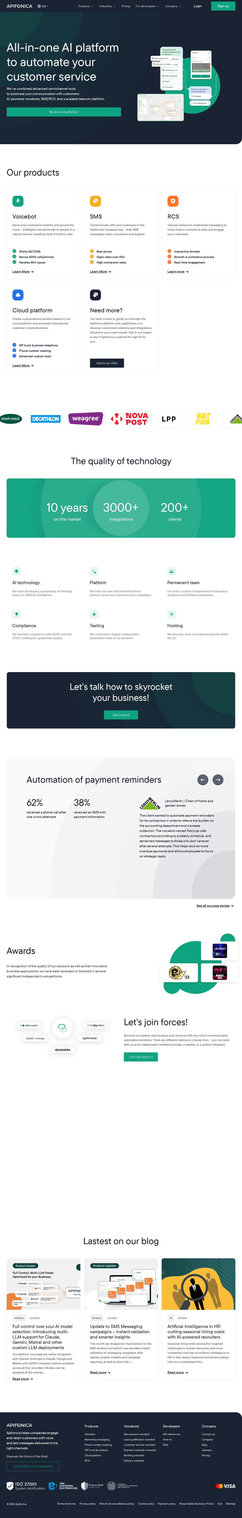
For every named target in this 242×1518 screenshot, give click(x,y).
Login (198, 6)
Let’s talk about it (141, 1057)
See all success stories (213, 905)
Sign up (223, 6)
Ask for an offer (107, 363)
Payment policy (167, 1503)
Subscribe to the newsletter (33, 1466)
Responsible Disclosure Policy (196, 1503)
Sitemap (230, 1503)
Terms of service (66, 1503)
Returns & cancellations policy (116, 1503)
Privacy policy (88, 1503)
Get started (121, 715)
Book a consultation (64, 112)
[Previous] (202, 779)
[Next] (218, 779)
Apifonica (20, 1504)
